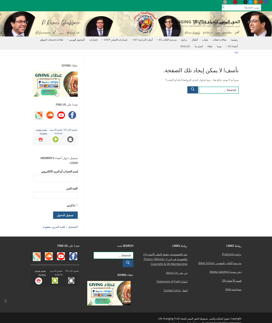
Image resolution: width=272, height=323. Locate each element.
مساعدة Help (233, 289)
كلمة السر (72, 188)
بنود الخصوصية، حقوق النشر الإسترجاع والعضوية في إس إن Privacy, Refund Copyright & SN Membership (165, 259)
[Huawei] (220, 2)
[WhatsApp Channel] (240, 2)
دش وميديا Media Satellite (225, 272)
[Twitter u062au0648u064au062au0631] (251, 2)
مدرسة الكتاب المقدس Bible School (220, 263)
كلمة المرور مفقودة (54, 227)
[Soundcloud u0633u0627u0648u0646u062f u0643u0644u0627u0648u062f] (256, 2)
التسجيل (73, 227)
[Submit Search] (223, 7)
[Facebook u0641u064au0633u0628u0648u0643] (266, 2)
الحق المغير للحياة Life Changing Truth (199, 21)
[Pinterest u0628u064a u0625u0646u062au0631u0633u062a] (235, 2)
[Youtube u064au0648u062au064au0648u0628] (261, 2)
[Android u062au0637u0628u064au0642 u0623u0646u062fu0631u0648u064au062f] (230, 2)
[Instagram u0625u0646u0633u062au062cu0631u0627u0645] (245, 2)
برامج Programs (232, 254)
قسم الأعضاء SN (231, 281)
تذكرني (71, 205)
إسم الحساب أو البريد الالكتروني (59, 171)
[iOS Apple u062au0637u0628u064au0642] (225, 2)
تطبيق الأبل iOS (70, 129)
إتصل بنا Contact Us (175, 290)
